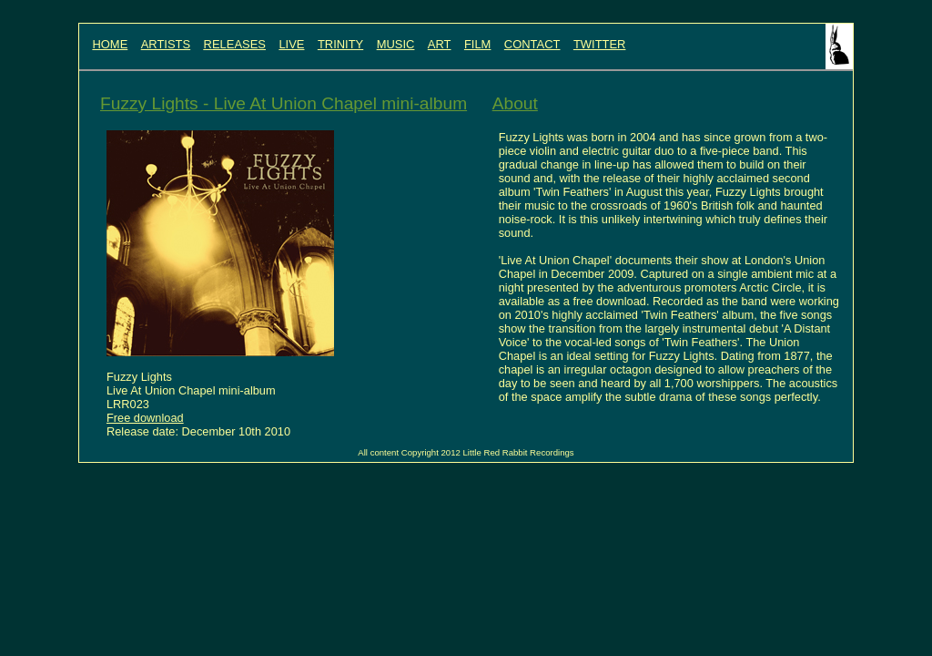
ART (439, 44)
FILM (477, 44)
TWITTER (599, 44)
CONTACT (532, 44)
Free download (145, 418)
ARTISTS (165, 44)
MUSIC (396, 44)
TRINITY (340, 44)
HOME (109, 44)
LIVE (291, 44)
